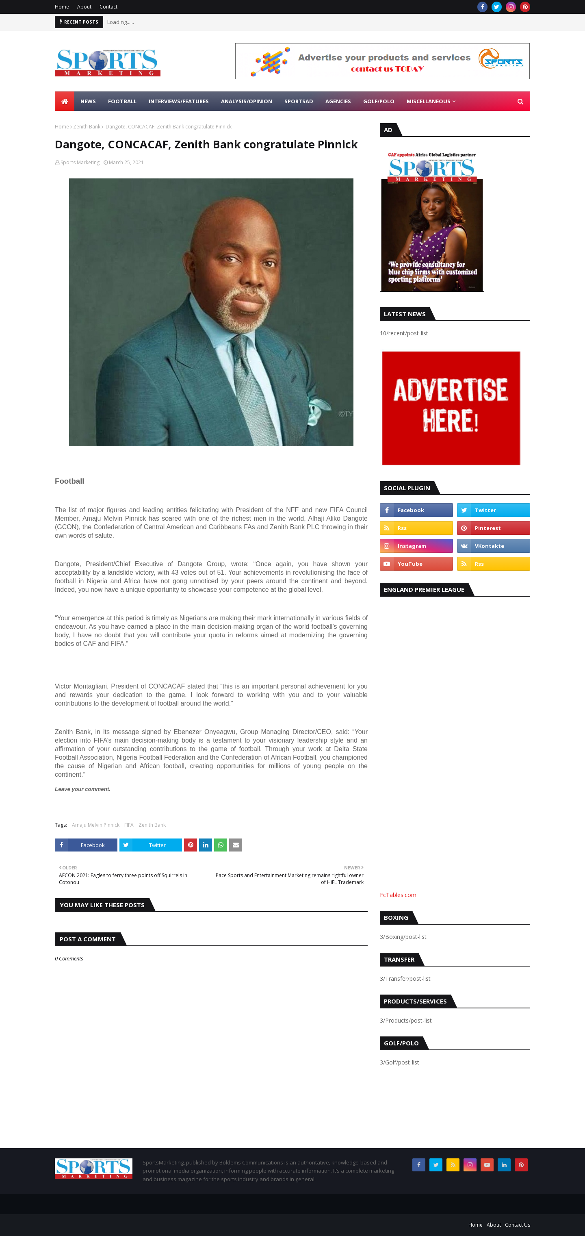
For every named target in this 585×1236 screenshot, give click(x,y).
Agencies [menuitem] (338, 101)
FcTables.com (398, 895)
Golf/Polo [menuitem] (378, 101)
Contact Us (517, 1224)
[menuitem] (64, 101)
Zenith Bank (86, 126)
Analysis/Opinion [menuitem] (246, 101)
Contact (108, 6)
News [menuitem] (88, 101)
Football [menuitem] (122, 101)
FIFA (129, 824)
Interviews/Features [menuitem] (179, 101)
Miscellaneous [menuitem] (429, 101)
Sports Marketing (80, 162)
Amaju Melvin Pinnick (95, 824)
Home (62, 6)
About (84, 6)
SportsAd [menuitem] (298, 101)
